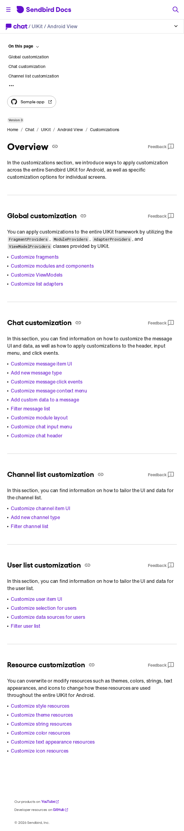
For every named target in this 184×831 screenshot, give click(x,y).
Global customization (28, 57)
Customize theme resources (42, 714)
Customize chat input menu (41, 426)
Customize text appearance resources (53, 741)
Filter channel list (29, 526)
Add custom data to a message (45, 399)
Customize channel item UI (40, 508)
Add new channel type (35, 517)
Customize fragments (35, 256)
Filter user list (25, 626)
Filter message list (30, 408)
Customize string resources (41, 723)
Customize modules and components (52, 265)
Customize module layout (39, 417)
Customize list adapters (37, 283)
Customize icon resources (39, 750)
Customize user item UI (36, 599)
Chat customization (26, 66)
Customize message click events (46, 381)
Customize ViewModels (36, 274)
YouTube (50, 801)
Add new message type (36, 372)
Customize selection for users (43, 608)
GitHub (60, 809)
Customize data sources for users (48, 617)
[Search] (175, 9)
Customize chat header (36, 435)
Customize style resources (40, 705)
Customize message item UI (41, 363)
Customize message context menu (49, 390)
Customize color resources (40, 732)
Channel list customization (33, 76)
